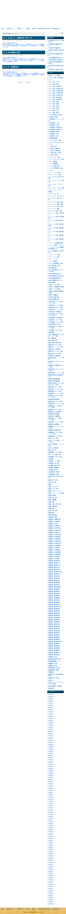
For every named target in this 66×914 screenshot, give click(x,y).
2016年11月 (51, 825)
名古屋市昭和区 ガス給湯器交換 (55, 317)
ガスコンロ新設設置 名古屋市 (55, 114)
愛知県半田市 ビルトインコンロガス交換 (56, 362)
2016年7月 (50, 834)
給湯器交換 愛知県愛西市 (54, 600)
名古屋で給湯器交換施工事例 (54, 278)
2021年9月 (50, 698)
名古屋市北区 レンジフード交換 (55, 309)
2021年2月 (50, 714)
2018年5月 (50, 786)
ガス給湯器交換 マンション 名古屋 (56, 120)
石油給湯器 (50, 458)
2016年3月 (50, 842)
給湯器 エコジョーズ (53, 486)
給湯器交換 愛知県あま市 (54, 563)
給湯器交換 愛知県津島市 (54, 615)
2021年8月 (50, 700)
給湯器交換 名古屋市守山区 (54, 543)
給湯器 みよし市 (18, 45)
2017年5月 (50, 812)
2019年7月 (50, 755)
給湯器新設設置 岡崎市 (53, 669)
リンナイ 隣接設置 (52, 261)
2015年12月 (51, 849)
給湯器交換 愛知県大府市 (54, 578)
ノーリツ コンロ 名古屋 (54, 157)
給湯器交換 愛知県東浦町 (54, 608)
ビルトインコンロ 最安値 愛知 (55, 204)
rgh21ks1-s (7, 58)
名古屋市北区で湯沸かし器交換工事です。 (56, 50)
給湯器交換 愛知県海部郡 (54, 617)
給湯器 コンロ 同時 (53, 488)
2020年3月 (50, 738)
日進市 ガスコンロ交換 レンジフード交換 (56, 441)
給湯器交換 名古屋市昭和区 (54, 545)
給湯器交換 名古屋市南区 (54, 536)
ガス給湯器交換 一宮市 (53, 122)
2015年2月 (50, 871)
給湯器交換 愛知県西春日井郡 (55, 641)
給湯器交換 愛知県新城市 (54, 602)
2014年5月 (50, 890)
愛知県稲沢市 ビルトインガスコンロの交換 (56, 427)
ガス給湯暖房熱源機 (52, 138)
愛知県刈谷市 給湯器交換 (54, 355)
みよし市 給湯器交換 (10, 67)
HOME (2, 28)
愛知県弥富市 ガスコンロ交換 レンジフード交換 (56, 396)
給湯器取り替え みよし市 (27, 45)
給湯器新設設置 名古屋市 (54, 667)
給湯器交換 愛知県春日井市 (54, 606)
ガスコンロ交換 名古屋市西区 (55, 99)
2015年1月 (50, 873)
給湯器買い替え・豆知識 (53, 678)
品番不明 (9, 45)
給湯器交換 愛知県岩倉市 (54, 591)
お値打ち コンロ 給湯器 (54, 75)
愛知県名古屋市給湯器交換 (54, 378)
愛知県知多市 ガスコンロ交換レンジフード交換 (55, 419)
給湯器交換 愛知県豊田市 (54, 650)
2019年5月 (50, 759)
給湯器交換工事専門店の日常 (54, 659)
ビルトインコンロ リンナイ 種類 (56, 188)
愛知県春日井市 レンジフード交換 (56, 403)
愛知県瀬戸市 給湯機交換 (53, 413)
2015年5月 (50, 864)
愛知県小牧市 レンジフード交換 (55, 389)
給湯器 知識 (51, 508)
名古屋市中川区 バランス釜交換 (55, 305)
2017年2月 (50, 818)
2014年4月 (50, 892)
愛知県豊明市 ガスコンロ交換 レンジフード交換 (56, 433)
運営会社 (28, 28)
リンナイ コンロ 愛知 (53, 256)
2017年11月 (51, 799)
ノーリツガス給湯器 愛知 (54, 165)
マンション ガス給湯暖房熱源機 (55, 242)
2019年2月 (50, 766)
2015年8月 (50, 858)
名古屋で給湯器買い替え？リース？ (56, 280)
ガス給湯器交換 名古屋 (53, 125)
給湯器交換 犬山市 (52, 656)
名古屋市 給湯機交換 (53, 294)
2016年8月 (50, 831)
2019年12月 (51, 744)
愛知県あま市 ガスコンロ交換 (54, 344)
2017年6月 (50, 810)
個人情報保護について (56, 28)
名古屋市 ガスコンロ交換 (54, 284)
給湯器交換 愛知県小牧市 (54, 584)
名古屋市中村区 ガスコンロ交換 (55, 307)
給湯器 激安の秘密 (52, 506)
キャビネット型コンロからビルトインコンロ (56, 143)
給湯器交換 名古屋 (52, 523)
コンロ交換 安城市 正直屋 (54, 152)
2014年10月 (51, 879)
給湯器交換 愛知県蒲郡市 (54, 637)
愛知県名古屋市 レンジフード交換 (56, 372)
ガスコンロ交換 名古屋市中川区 (55, 88)
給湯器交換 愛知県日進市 (54, 604)
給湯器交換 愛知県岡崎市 (54, 589)
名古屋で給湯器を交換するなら (55, 273)
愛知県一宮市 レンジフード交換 (55, 351)
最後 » (28, 82)
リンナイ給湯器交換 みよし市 (24, 73)
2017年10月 (51, 801)
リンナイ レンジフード (53, 259)
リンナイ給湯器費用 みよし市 (16, 60)
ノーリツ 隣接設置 (52, 161)
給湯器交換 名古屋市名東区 (54, 538)
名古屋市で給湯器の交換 (53, 297)
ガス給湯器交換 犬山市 (53, 133)
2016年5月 (50, 838)
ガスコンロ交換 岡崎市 (53, 103)
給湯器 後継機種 (52, 499)
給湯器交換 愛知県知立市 (54, 632)
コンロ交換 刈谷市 (52, 146)
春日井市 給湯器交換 (53, 447)
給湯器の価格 (51, 512)
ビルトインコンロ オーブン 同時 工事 (56, 181)
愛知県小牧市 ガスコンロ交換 (54, 386)
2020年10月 (51, 722)
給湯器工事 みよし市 (36, 45)
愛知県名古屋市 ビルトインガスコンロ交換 (56, 370)
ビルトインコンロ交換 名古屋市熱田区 (56, 217)
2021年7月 (50, 703)
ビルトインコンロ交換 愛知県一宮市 (56, 221)
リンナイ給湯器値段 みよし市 (36, 73)
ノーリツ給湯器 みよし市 (18, 44)
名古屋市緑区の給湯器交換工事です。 (55, 45)
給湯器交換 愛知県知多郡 (54, 630)
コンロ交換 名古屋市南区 (54, 148)
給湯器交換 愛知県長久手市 (54, 652)
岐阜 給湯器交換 (52, 338)
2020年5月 (50, 733)
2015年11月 (51, 851)
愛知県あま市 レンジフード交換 (55, 346)
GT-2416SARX (8, 73)
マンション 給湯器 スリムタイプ (56, 245)
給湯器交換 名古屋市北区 (54, 532)
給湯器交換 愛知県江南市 (54, 613)
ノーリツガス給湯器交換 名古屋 (55, 168)
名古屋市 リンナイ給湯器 (54, 288)
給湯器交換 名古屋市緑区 (54, 556)
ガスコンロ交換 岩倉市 (53, 106)
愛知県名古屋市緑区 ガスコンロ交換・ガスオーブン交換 (56, 384)
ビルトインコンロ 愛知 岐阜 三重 (56, 199)
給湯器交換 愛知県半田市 (54, 573)
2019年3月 (50, 764)
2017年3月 (50, 816)
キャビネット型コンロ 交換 (54, 140)
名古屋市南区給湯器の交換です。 (55, 57)
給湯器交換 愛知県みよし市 (12, 43)
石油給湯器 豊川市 (52, 469)
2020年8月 (50, 727)
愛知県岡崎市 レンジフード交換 (55, 393)
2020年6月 (50, 731)
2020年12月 (51, 718)
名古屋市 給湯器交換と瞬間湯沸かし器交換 (56, 292)
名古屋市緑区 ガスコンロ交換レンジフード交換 (55, 327)
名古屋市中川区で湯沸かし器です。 (56, 69)
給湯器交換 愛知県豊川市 (54, 643)
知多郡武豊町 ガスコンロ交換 (55, 456)
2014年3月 (50, 895)
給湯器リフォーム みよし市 (35, 60)
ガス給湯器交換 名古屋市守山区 (55, 129)
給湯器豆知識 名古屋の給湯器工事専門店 (56, 675)
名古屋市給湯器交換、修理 (54, 324)
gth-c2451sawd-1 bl (9, 44)
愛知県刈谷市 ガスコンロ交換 (54, 353)
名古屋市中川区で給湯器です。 (55, 47)
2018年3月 (50, 790)
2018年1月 (50, 794)
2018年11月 (51, 772)
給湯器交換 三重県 (52, 517)
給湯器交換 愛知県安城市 (54, 582)
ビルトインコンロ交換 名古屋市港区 (56, 213)
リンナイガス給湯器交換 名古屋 (55, 263)
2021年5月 (50, 707)
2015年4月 (50, 866)
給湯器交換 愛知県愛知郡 (54, 597)
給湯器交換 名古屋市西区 (54, 558)
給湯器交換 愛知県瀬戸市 (54, 621)
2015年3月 (50, 869)
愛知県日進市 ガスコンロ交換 (55, 401)
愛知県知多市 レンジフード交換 (55, 422)
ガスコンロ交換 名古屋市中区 (55, 86)
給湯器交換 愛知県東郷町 (54, 611)
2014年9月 (50, 882)
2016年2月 (50, 845)
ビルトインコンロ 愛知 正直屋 (55, 202)
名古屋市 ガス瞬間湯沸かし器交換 (56, 286)
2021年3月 (50, 711)
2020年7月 (50, 729)
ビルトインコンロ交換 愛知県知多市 (56, 240)
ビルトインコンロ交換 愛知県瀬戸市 (56, 236)
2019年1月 (50, 768)
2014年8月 (50, 884)
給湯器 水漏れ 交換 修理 (54, 504)
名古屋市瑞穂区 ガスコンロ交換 (55, 322)
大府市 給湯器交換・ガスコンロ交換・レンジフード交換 (56, 335)
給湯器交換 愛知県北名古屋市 (55, 571)
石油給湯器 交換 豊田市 (54, 465)
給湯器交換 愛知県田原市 (54, 626)
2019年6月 (50, 757)
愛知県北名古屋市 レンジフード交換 (56, 358)
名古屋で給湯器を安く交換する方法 (56, 275)
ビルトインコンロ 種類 (53, 208)
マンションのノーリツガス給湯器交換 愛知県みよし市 (56, 248)
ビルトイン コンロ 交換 (54, 172)
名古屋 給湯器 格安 (52, 267)
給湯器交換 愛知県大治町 (54, 580)
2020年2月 (50, 740)
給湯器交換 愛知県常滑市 (54, 593)
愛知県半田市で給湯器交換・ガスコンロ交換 (56, 366)
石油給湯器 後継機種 (53, 467)
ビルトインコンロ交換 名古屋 (55, 210)
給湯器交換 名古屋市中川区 (54, 528)
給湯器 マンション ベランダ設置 (56, 493)
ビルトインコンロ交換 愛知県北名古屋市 (56, 225)
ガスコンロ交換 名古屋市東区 (55, 97)
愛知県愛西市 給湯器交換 (53, 399)
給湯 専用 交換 (52, 482)
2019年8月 (50, 753)
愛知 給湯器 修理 (52, 340)
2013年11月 (51, 903)
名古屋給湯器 (51, 332)
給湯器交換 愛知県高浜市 (54, 654)
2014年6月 (50, 888)
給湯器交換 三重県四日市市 (54, 519)
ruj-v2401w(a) (12, 58)
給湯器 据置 (51, 501)
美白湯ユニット (51, 680)
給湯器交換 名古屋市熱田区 (54, 552)
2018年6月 (50, 783)
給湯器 (13, 45)
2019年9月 (50, 751)
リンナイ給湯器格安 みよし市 (33, 58)
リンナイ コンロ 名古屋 (54, 254)
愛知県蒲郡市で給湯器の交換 (54, 430)
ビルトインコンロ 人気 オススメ (56, 196)
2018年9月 (50, 777)
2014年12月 (51, 875)
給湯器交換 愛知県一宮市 (54, 567)
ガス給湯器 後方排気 (53, 116)
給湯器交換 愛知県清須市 (54, 619)
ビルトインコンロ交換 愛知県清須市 (56, 232)
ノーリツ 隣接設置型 (53, 163)
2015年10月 (51, 853)
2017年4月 (50, 814)
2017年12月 (51, 796)
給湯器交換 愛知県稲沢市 (54, 635)
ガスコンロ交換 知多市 (53, 112)
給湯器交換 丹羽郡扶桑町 (54, 521)
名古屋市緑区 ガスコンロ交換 (55, 330)
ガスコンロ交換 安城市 (53, 101)
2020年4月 (50, 735)
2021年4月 (50, 709)
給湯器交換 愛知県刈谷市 (54, 569)
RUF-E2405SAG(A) (14, 73)
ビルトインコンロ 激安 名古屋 (55, 206)
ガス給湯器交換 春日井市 (54, 131)
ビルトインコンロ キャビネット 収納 (56, 185)
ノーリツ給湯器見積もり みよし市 (30, 44)
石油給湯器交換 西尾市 (53, 474)
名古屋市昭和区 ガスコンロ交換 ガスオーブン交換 (55, 314)
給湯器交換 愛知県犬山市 (54, 624)
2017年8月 (50, 805)
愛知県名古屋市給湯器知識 (54, 380)
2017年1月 (50, 820)
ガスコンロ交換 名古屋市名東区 (55, 92)
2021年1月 (50, 716)
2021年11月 (51, 694)
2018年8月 (50, 779)
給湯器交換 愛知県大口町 (54, 576)
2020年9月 (50, 724)
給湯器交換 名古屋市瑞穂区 (54, 554)
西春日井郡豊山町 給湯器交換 (55, 686)
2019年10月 (51, 748)
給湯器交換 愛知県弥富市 (54, 595)
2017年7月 (50, 807)
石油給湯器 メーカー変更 (54, 461)
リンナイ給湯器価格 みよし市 (21, 58)
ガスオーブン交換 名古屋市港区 (55, 77)
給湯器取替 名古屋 (52, 663)
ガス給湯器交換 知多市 (53, 135)
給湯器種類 (50, 672)
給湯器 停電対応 (52, 495)
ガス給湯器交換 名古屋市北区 (55, 127)
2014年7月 (50, 886)
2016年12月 (51, 823)
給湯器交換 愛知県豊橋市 (54, 648)
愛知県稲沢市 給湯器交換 (53, 424)
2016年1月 (50, 847)
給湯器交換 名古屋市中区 (54, 525)
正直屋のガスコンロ (10, 28)
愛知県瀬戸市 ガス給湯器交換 (54, 411)
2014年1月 (50, 899)
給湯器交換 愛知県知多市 (54, 628)
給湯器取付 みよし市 (12, 61)
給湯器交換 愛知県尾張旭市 (54, 587)
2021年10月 (51, 696)
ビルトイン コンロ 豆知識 (54, 174)
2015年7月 (50, 860)
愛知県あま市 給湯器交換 (54, 349)
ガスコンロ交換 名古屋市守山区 (55, 95)
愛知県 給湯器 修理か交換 (54, 342)
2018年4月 (50, 788)
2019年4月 (50, 762)
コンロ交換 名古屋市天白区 (54, 150)
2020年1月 (50, 742)
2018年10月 (51, 775)
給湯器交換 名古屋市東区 (54, 547)
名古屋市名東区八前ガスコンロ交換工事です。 (56, 41)
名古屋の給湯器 (51, 282)
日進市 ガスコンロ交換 (53, 438)
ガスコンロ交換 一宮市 (53, 82)
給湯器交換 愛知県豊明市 (54, 645)
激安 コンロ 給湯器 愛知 (54, 454)
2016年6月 (50, 836)
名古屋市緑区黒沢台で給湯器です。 (56, 59)
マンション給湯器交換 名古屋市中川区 (56, 251)
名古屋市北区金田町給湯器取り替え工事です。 (56, 62)
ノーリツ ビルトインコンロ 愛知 (56, 159)
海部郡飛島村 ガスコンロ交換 (55, 452)
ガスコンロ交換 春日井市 (54, 108)
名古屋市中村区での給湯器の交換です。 (56, 66)
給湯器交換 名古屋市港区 (54, 549)
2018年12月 (51, 770)
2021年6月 (50, 705)
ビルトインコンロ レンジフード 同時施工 (56, 191)
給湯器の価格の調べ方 (53, 515)
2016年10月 (51, 827)
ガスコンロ (50, 79)
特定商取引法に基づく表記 (44, 28)
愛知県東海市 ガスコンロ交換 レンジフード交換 (55, 406)
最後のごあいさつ (52, 450)
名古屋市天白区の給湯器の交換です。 (55, 54)
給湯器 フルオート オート (54, 491)
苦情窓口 (34, 28)
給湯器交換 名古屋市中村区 (54, 530)
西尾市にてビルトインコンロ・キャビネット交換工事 (56, 683)
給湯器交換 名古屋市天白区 (54, 541)
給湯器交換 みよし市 (36, 74)
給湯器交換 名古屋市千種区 (54, 534)
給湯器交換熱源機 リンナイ (54, 661)
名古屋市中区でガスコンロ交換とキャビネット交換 (56, 302)
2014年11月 (51, 877)
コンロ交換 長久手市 (53, 155)
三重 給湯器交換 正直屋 (54, 265)
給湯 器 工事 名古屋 (53, 480)
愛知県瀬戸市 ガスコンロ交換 (54, 409)
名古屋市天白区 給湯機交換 (54, 311)
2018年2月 (50, 792)
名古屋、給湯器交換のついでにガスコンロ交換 (56, 270)
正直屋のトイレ (20, 28)
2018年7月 (50, 781)
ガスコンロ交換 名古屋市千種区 (55, 90)
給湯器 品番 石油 (52, 497)
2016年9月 (50, 829)
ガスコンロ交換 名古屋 (53, 84)
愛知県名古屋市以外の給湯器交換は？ (55, 375)
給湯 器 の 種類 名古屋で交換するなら (56, 477)
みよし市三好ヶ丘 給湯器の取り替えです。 (18, 38)
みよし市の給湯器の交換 (11, 52)
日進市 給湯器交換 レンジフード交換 (56, 445)
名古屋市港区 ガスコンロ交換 (55, 319)
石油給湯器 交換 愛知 (53, 463)
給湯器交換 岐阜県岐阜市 (54, 560)
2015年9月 (50, 855)
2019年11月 (51, 746)
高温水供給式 (51, 688)
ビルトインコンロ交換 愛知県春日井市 (56, 228)
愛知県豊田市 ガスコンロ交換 (55, 436)
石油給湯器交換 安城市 (53, 471)
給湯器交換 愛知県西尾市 (54, 639)
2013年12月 (51, 901)
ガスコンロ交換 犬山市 (53, 110)
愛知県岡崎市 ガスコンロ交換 (54, 391)
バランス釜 (50, 170)
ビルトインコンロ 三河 (53, 193)
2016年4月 (50, 840)
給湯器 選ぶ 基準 (52, 510)
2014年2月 (50, 897)
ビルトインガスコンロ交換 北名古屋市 (56, 177)
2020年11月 (51, 720)
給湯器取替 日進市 (52, 665)
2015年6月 (50, 862)
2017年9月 (50, 803)
